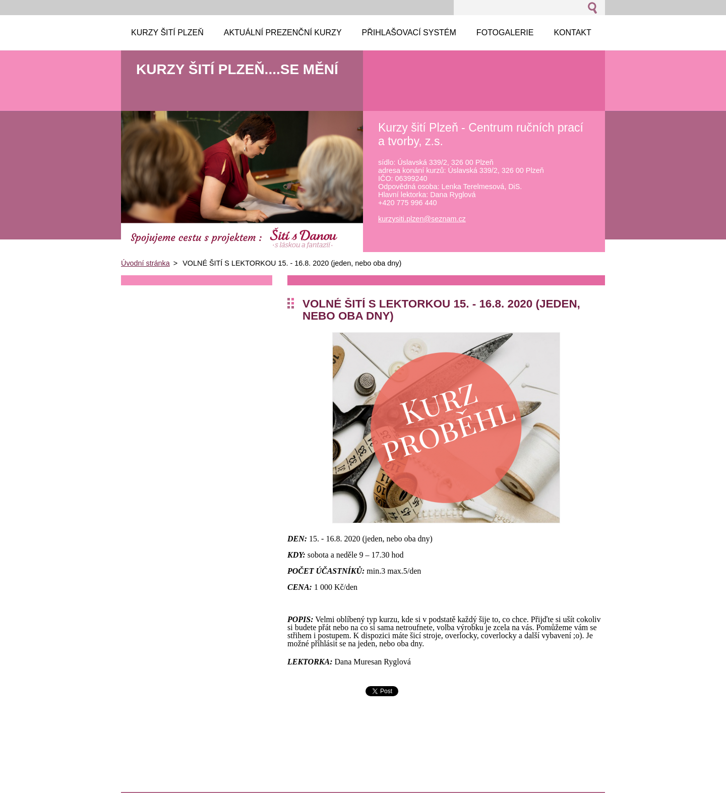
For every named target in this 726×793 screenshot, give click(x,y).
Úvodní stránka (145, 263)
